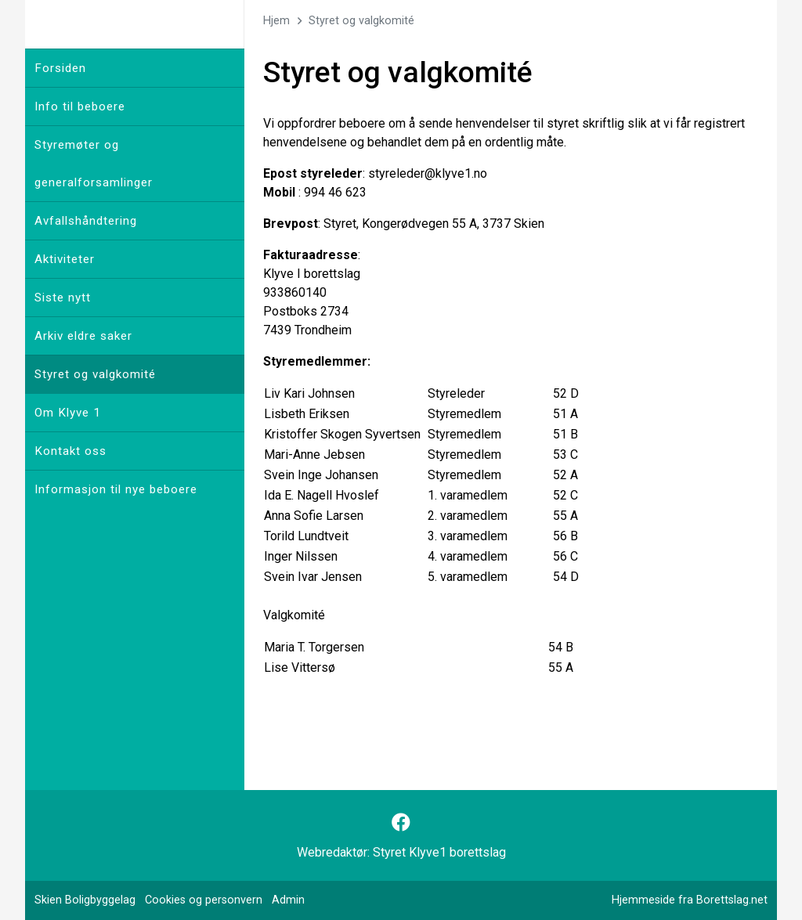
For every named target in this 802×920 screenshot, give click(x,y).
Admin (288, 900)
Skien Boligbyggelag (84, 900)
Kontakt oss (70, 451)
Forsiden (60, 68)
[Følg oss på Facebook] (401, 823)
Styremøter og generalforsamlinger (93, 163)
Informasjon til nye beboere (115, 489)
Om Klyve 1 (67, 413)
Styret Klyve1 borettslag (439, 852)
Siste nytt (62, 297)
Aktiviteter (64, 259)
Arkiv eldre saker (83, 336)
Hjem (276, 20)
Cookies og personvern (203, 900)
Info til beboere (79, 106)
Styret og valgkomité (95, 374)
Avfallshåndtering (85, 221)
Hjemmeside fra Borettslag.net (690, 900)
